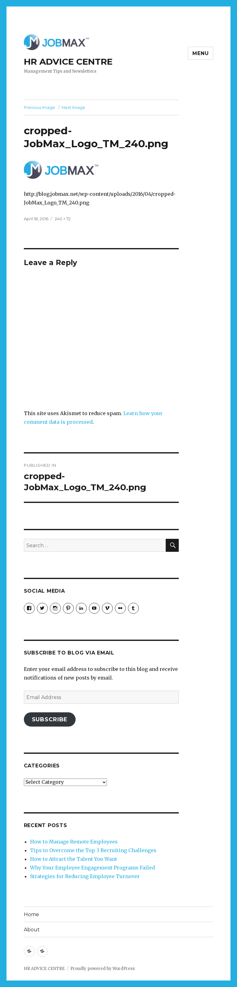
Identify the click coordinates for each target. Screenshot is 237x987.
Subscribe (50, 719)
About (32, 930)
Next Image (73, 107)
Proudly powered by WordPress (102, 968)
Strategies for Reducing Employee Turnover (85, 876)
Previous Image (39, 107)
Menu (200, 53)
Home (31, 914)
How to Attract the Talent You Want (73, 859)
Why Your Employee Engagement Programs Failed (92, 868)
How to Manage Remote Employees (74, 842)
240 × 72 (63, 218)
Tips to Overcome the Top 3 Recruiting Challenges (93, 850)
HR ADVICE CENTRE (68, 61)
